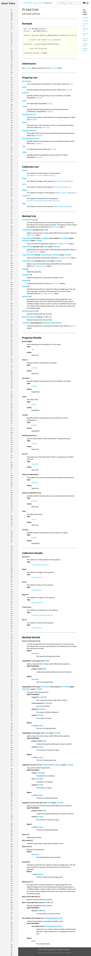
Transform (54, 201)
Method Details (85, 49)
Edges (24, 178)
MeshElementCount (29, 114)
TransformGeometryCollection (38, 201)
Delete (24, 269)
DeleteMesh (26, 275)
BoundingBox (27, 81)
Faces (24, 184)
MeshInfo (38, 135)
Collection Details (86, 44)
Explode (25, 286)
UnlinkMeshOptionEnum (52, 323)
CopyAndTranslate (28, 255)
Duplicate (25, 280)
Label (24, 101)
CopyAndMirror (27, 230)
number (33, 119)
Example (85, 17)
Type (23, 146)
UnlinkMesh (26, 323)
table (45, 230)
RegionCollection (62, 193)
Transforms (26, 196)
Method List (85, 34)
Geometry (53, 68)
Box (70, 84)
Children (25, 170)
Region (73, 193)
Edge (70, 181)
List (58, 244)
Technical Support (65, 952)
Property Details (85, 39)
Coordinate (44, 238)
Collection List (86, 29)
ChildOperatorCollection (35, 175)
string (50, 103)
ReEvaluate (26, 296)
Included (25, 93)
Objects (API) (38, 3)
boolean (68, 90)
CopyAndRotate (27, 238)
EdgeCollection (60, 181)
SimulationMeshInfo (29, 130)
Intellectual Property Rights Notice (48, 952)
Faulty (24, 87)
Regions (25, 190)
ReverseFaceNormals (29, 311)
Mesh (74, 326)
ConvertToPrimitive (29, 220)
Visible (24, 152)
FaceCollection (60, 187)
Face (68, 187)
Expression (26, 240)
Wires (24, 204)
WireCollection (60, 206)
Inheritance (86, 20)
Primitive (28, 68)
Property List (85, 24)
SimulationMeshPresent (30, 138)
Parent (24, 122)
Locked (24, 106)
